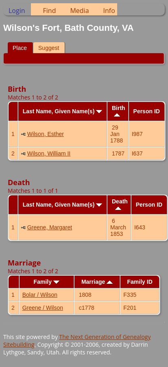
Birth (118, 111)
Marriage (97, 281)
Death (120, 204)
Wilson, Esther (45, 134)
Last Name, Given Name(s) (63, 111)
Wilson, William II (49, 153)
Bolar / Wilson (39, 294)
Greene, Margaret (49, 227)
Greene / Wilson (42, 307)
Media (79, 10)
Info (109, 10)
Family (46, 281)
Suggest (48, 48)
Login (17, 10)
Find (49, 10)
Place (20, 48)
